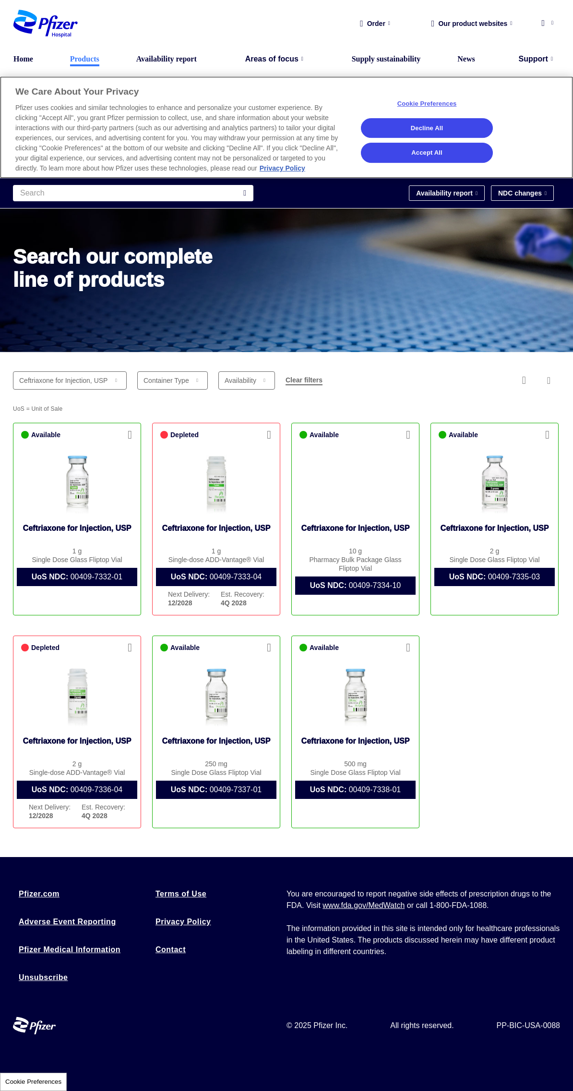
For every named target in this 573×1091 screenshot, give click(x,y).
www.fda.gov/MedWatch (363, 905)
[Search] (133, 193)
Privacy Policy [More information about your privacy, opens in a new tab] (282, 168)
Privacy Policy (183, 922)
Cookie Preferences (33, 1081)
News (466, 59)
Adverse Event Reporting (67, 922)
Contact (170, 949)
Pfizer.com (39, 894)
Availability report (166, 59)
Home (23, 59)
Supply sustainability (386, 59)
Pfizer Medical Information (69, 949)
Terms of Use (180, 894)
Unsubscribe (43, 977)
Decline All (427, 128)
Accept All (426, 152)
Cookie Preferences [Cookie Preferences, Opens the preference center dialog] (427, 103)
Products (84, 59)
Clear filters (304, 380)
